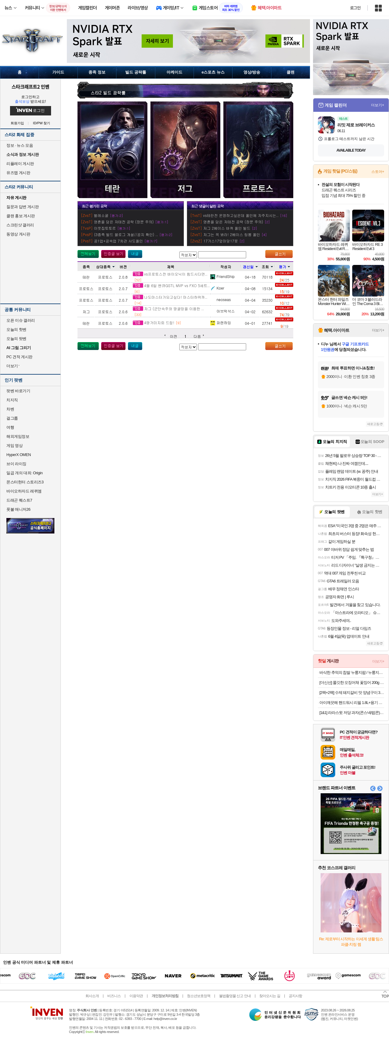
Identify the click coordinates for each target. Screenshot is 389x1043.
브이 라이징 (16, 464)
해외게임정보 (17, 436)
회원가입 (17, 123)
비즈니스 (114, 996)
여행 (10, 427)
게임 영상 (14, 446)
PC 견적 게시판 (19, 357)
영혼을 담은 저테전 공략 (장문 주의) (124, 221)
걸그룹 (12, 418)
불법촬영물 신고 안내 (235, 996)
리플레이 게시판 (20, 164)
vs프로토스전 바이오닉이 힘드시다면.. (170, 273)
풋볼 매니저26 (18, 509)
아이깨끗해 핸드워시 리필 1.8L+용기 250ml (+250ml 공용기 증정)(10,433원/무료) (351, 702)
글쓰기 (279, 254)
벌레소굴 (101, 215)
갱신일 (250, 266)
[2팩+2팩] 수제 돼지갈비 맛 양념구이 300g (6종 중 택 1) (351, 692)
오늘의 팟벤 (16, 339)
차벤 (10, 409)
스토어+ (377, 172)
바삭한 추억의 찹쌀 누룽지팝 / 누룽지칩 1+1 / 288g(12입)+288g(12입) (351, 672)
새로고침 (373, 424)
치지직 (12, 400)
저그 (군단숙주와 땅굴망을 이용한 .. (168, 308)
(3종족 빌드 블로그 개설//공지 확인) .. (126, 234)
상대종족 (105, 266)
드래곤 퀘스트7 (19, 500)
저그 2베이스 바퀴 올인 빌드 (226, 228)
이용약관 (136, 996)
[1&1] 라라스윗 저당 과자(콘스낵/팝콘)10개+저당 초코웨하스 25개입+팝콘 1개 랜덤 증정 (351, 712)
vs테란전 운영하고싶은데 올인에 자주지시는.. (240, 215)
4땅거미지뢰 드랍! (153, 322)
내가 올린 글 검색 (135, 254)
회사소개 (92, 996)
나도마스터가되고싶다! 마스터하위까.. (170, 297)
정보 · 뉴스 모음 (19, 145)
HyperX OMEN (18, 455)
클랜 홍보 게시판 (20, 216)
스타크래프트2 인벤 (30, 86)
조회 (267, 266)
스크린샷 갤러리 (20, 225)
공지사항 (295, 996)
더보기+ (377, 105)
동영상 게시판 (18, 234)
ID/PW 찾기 (41, 123)
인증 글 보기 (113, 254)
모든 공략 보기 (88, 254)
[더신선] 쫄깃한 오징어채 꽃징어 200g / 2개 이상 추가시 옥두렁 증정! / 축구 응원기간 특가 (351, 682)
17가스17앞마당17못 (220, 240)
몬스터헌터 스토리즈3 (24, 482)
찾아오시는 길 (269, 996)
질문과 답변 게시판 (22, 207)
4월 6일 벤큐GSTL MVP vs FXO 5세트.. (171, 285)
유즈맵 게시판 (18, 173)
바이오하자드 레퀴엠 (24, 491)
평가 (284, 266)
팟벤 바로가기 (18, 391)
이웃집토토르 (105, 228)
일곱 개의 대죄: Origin (24, 473)
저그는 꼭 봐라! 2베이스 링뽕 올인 (231, 234)
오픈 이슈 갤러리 (20, 320)
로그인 (355, 7)
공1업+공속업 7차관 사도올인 (118, 240)
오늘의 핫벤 (16, 329)
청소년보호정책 (198, 996)
